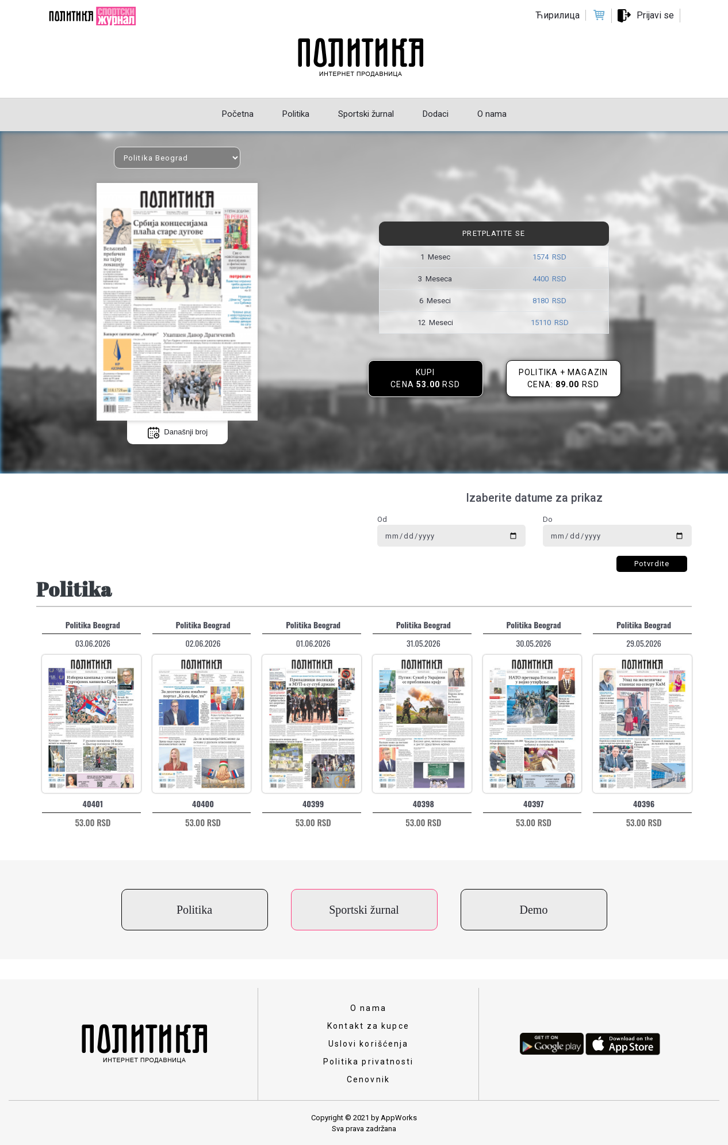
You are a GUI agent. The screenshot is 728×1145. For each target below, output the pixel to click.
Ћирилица (557, 15)
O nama (368, 1008)
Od (382, 519)
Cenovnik (368, 1079)
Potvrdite (651, 563)
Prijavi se (655, 15)
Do (548, 519)
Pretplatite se (493, 233)
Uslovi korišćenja (368, 1043)
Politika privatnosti (368, 1061)
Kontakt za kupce (368, 1025)
